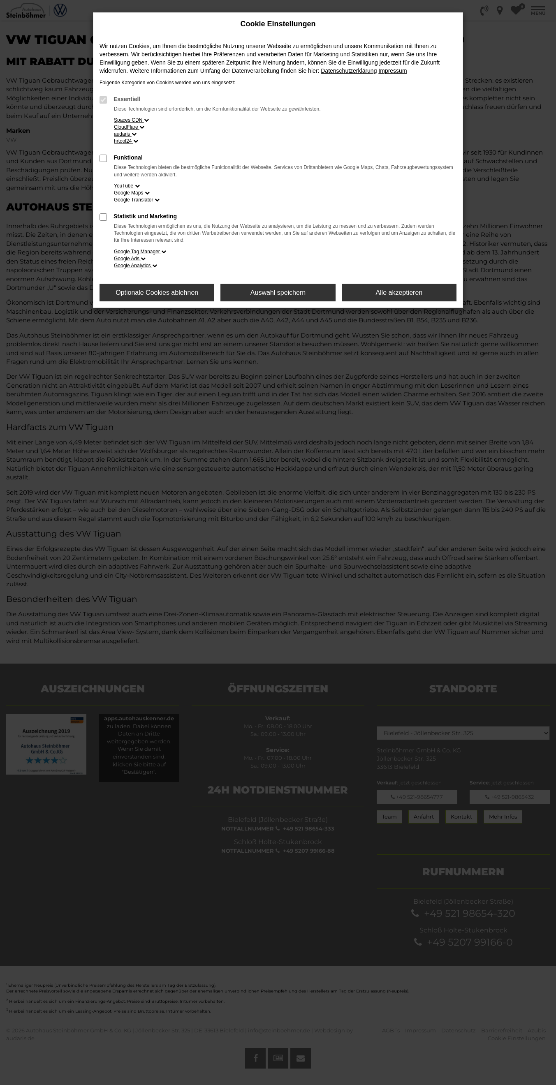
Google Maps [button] (132, 193)
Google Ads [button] (130, 258)
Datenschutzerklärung (349, 70)
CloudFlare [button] (129, 127)
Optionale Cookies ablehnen (157, 292)
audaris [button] (125, 134)
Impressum (392, 70)
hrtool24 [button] (126, 141)
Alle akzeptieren (398, 292)
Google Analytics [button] (135, 265)
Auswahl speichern (278, 292)
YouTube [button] (127, 186)
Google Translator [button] (137, 200)
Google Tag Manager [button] (140, 251)
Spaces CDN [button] (131, 120)
